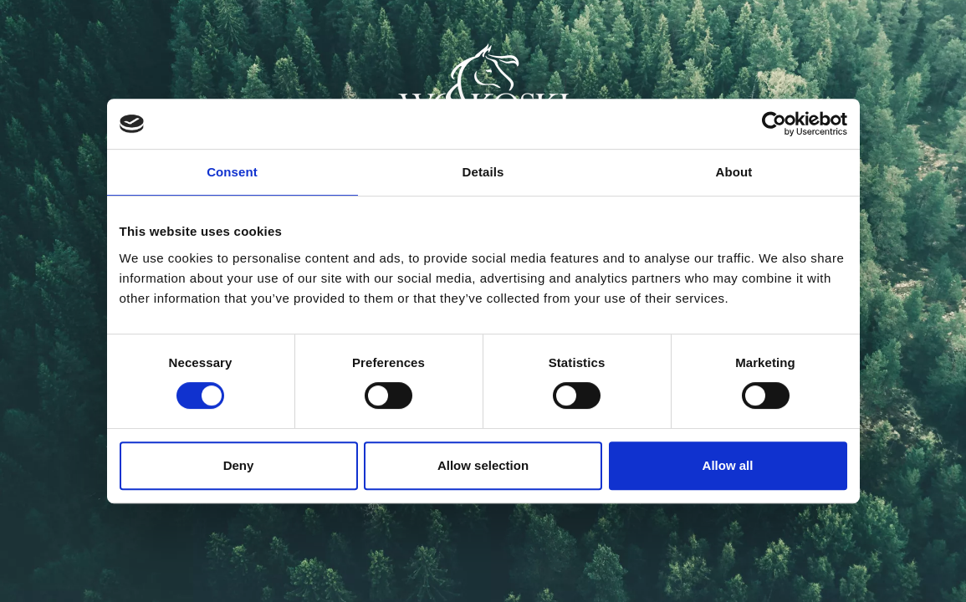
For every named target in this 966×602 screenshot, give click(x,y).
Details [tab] (483, 172)
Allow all (728, 465)
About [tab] (734, 172)
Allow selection (483, 465)
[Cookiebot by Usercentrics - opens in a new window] (774, 123)
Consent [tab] (232, 172)
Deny (238, 465)
